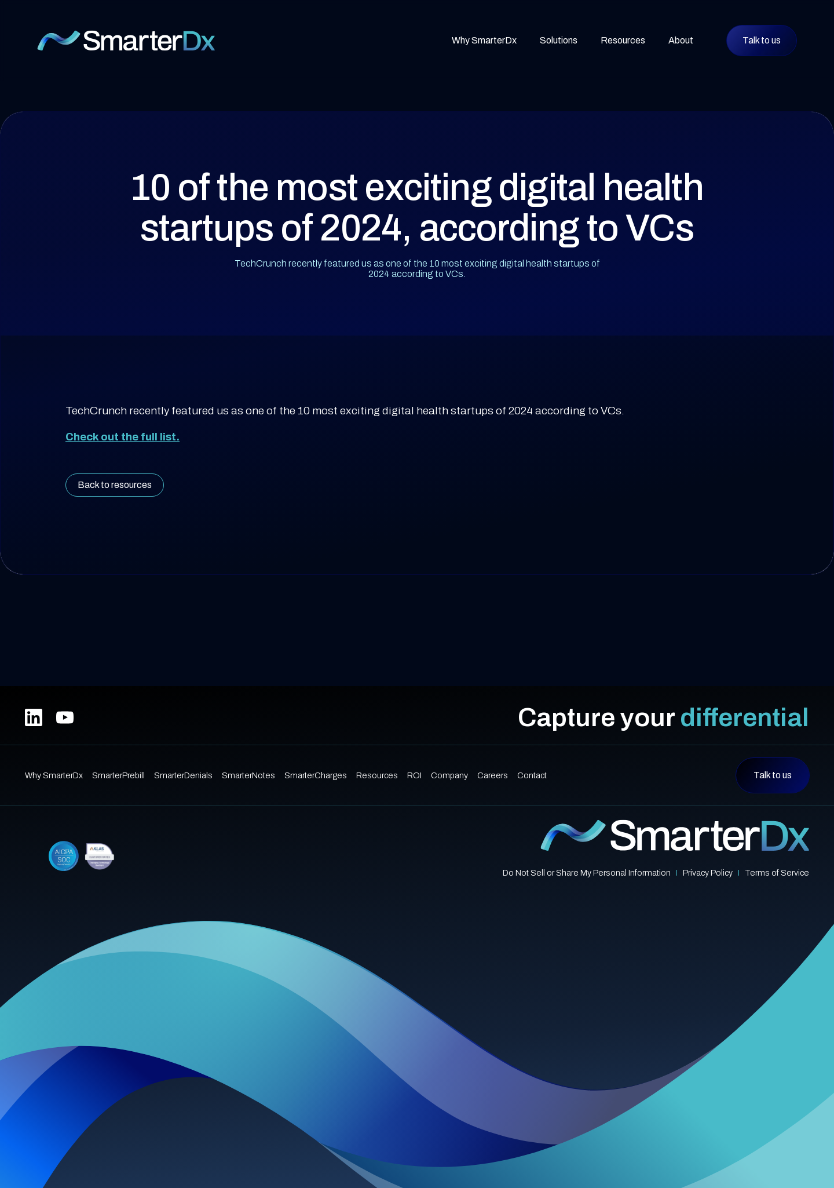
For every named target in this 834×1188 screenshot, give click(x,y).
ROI (414, 775)
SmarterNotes (248, 775)
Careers (492, 775)
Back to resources (115, 485)
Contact (532, 775)
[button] (559, 40)
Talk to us (761, 40)
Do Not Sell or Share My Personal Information (587, 873)
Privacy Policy (708, 873)
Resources (377, 775)
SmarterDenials (183, 775)
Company (449, 775)
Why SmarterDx (484, 40)
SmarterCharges (315, 775)
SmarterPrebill (118, 775)
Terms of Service (777, 873)
